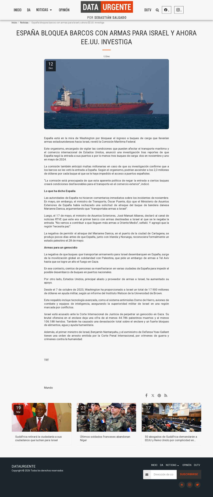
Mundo (48, 387)
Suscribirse (189, 474)
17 (148, 409)
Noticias (24, 22)
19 (18, 409)
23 (83, 409)
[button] (45, 10)
